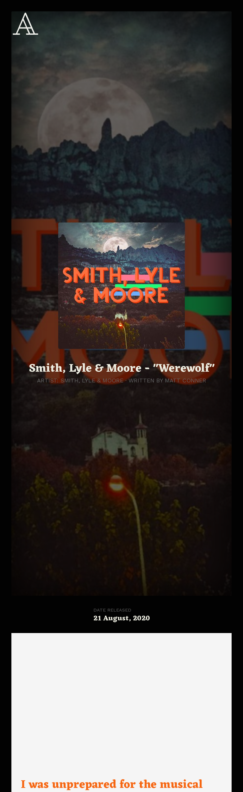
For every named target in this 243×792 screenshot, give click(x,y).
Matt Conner (185, 380)
